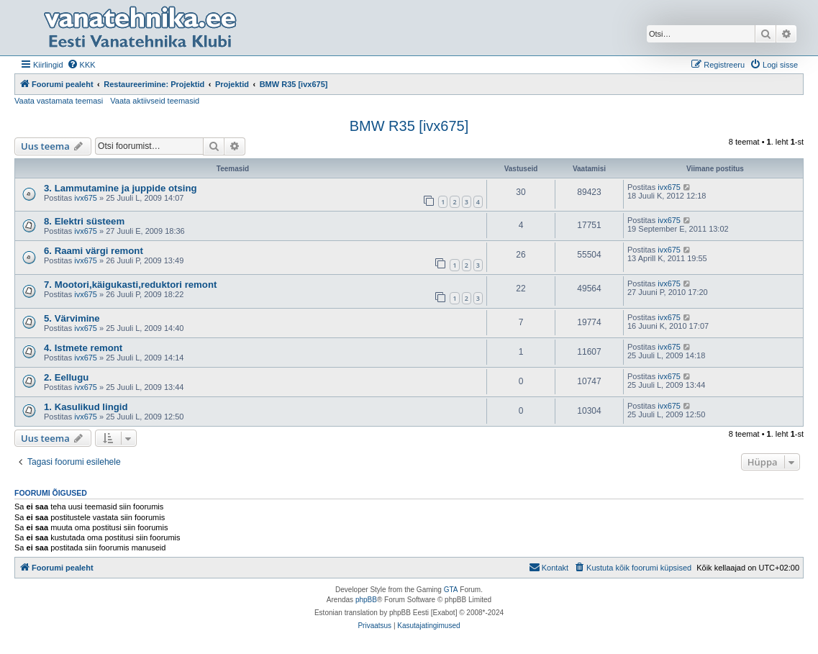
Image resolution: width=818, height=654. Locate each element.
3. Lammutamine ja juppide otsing (120, 188)
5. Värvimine (72, 318)
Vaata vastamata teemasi (58, 100)
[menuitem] (81, 64)
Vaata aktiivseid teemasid (154, 100)
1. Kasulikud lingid (86, 406)
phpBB (366, 600)
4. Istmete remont (83, 347)
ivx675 (85, 198)
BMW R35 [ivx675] (409, 126)
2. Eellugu (66, 377)
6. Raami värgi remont (93, 250)
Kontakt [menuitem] (548, 567)
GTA (451, 590)
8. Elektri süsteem (84, 221)
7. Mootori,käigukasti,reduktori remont (130, 284)
